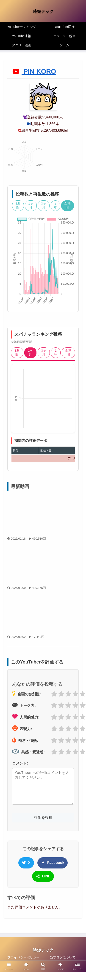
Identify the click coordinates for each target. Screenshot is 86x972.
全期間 (67, 205)
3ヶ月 (43, 205)
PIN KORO (34, 71)
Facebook (52, 862)
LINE (43, 876)
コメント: (20, 763)
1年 (55, 205)
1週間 (18, 205)
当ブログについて (62, 957)
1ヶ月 (30, 205)
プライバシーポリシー (23, 957)
